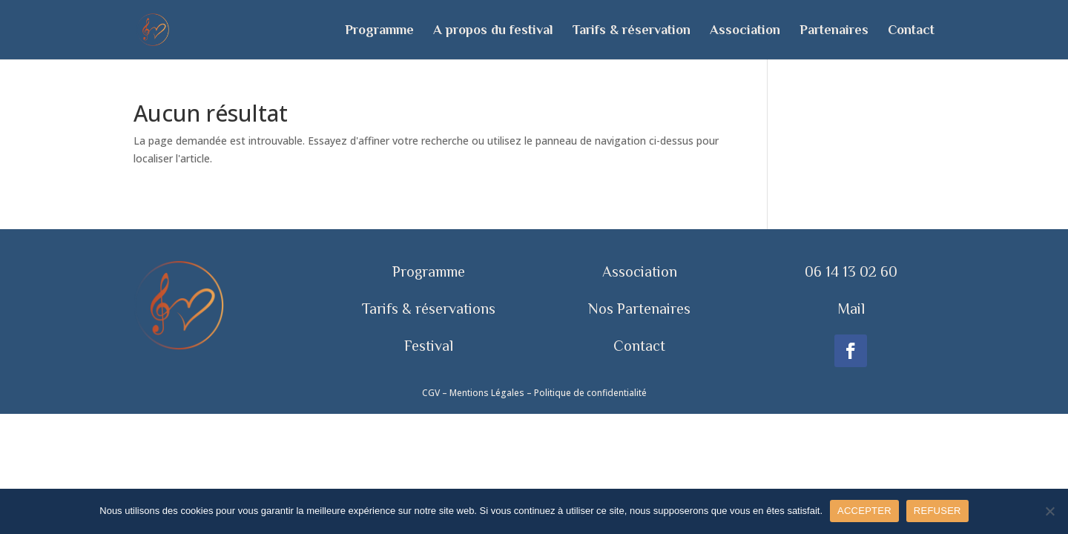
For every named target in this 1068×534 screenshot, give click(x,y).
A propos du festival (493, 30)
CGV (431, 392)
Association (745, 30)
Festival (428, 345)
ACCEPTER (864, 510)
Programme (379, 30)
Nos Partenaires (639, 308)
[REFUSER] (1049, 511)
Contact (911, 30)
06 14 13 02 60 (851, 271)
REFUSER (937, 510)
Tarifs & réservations (428, 308)
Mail (851, 308)
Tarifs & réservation (631, 30)
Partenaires (834, 30)
